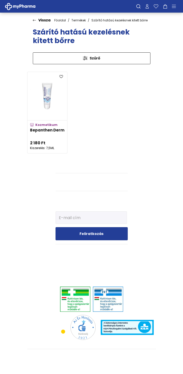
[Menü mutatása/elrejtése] (175, 6)
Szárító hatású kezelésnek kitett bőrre (119, 20)
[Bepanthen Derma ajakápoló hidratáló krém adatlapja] (47, 112)
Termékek (78, 20)
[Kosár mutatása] (165, 6)
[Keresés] (138, 6)
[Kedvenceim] (156, 6)
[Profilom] (147, 6)
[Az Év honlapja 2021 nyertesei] (83, 327)
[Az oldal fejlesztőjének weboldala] (91, 366)
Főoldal (60, 20)
